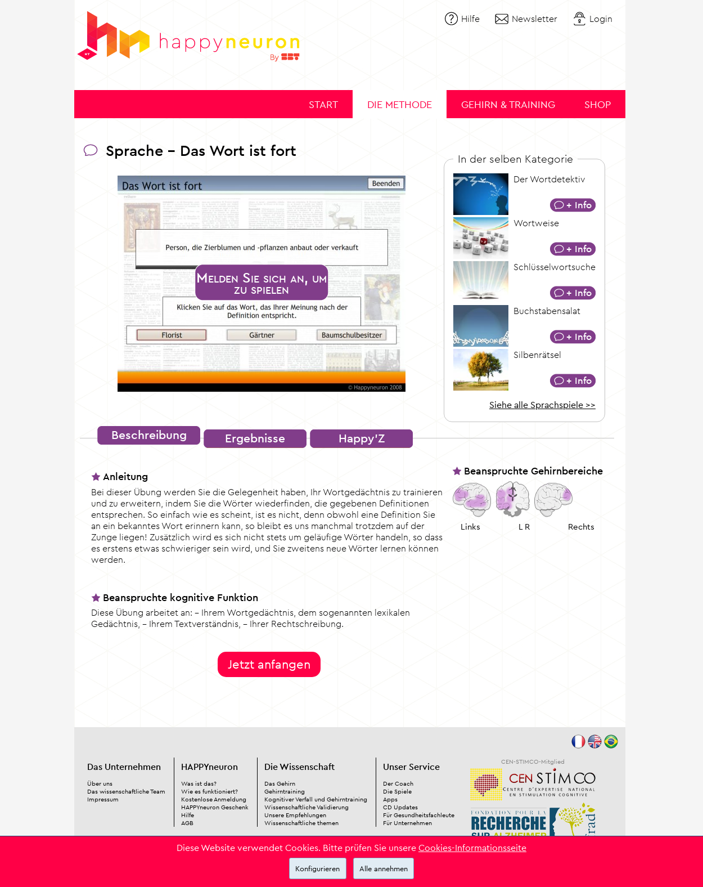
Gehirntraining (284, 791)
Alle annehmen (383, 868)
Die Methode (399, 104)
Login (600, 18)
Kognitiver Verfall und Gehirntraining (315, 799)
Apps (390, 799)
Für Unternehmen (407, 823)
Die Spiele (397, 791)
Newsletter (534, 18)
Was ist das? (199, 783)
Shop (597, 104)
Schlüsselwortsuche (554, 266)
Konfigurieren (317, 868)
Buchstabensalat (546, 310)
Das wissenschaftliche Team (126, 791)
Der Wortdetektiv (549, 179)
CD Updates (400, 807)
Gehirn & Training (508, 104)
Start (323, 104)
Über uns (99, 783)
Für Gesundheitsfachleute (418, 815)
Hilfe (470, 18)
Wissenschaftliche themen (301, 823)
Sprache (134, 150)
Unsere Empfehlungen (295, 815)
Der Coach (398, 783)
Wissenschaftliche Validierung (306, 807)
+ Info (579, 204)
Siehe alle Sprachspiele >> (542, 404)
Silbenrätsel (537, 354)
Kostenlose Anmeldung (213, 799)
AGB (187, 823)
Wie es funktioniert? (209, 791)
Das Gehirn (279, 783)
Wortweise (536, 223)
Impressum (103, 799)
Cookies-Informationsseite (472, 847)
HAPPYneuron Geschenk (215, 807)
